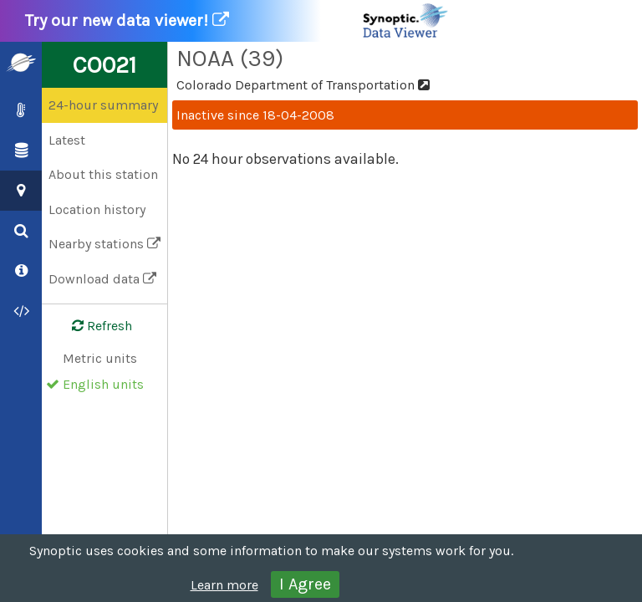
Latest (66, 140)
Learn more (224, 585)
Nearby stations (104, 244)
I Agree (305, 584)
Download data (102, 279)
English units (103, 384)
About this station (103, 174)
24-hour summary (103, 105)
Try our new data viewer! (237, 21)
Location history (96, 209)
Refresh (92, 326)
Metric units (100, 358)
